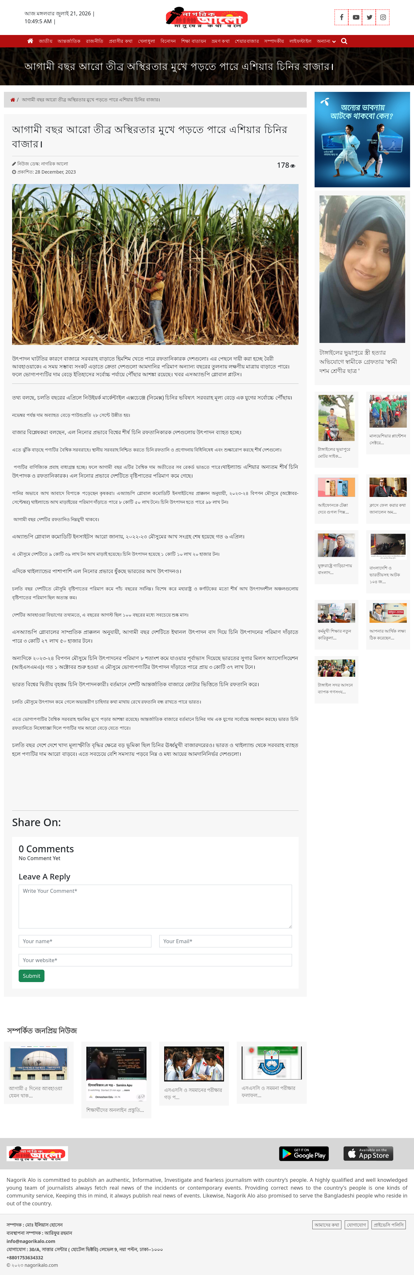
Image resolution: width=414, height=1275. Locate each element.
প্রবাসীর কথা (121, 41)
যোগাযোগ (356, 1225)
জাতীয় (46, 41)
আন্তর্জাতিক (69, 41)
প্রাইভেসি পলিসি (389, 1225)
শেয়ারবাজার (247, 41)
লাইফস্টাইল (300, 41)
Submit (31, 975)
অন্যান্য (326, 41)
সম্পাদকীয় (274, 41)
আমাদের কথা (327, 1225)
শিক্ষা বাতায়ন (193, 41)
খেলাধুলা (146, 41)
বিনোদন (168, 41)
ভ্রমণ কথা (221, 41)
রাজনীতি (95, 41)
